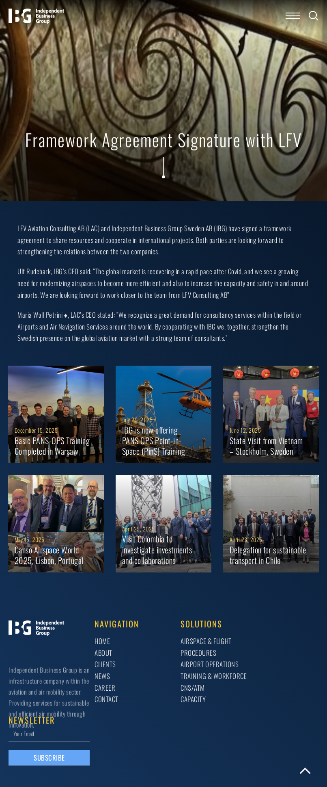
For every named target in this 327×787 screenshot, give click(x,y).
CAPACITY (193, 699)
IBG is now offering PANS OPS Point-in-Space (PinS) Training (153, 440)
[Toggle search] (313, 16)
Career (105, 688)
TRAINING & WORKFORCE (214, 676)
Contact (106, 699)
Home (102, 641)
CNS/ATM (193, 688)
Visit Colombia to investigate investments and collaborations (157, 549)
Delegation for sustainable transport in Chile (268, 555)
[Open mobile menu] (293, 16)
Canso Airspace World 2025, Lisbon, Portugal (49, 555)
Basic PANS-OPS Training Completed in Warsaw (52, 445)
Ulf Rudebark (34, 271)
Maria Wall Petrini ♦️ (42, 315)
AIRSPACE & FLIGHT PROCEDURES (206, 647)
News (102, 676)
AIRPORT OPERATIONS (210, 664)
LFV (22, 228)
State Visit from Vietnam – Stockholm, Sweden (266, 445)
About (103, 653)
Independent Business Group (147, 228)
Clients (105, 664)
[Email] (49, 733)
